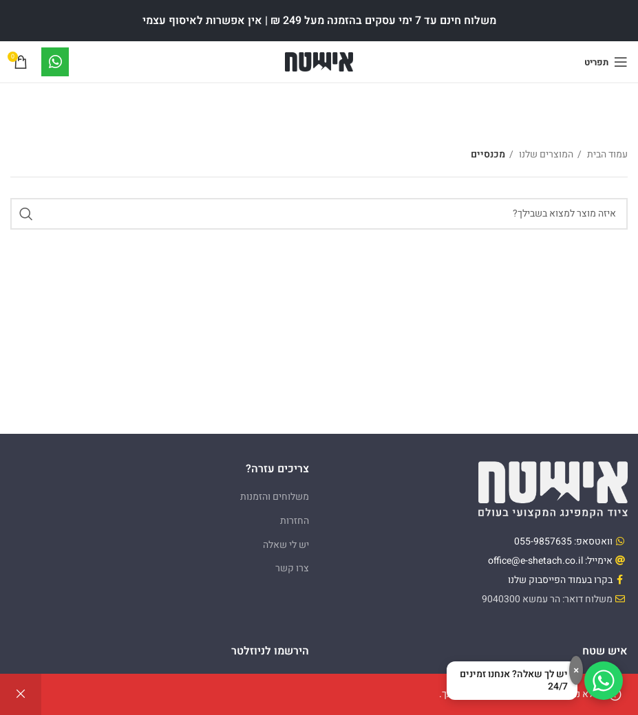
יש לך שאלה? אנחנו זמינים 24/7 (514, 680)
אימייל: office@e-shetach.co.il (550, 560)
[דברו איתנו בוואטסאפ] (603, 680)
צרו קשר (292, 568)
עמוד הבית (606, 154)
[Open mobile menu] (606, 62)
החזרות (294, 521)
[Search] (319, 214)
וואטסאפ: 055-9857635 (563, 541)
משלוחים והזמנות (274, 497)
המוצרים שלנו (545, 154)
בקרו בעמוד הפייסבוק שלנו (560, 580)
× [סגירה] (576, 670)
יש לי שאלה (286, 545)
